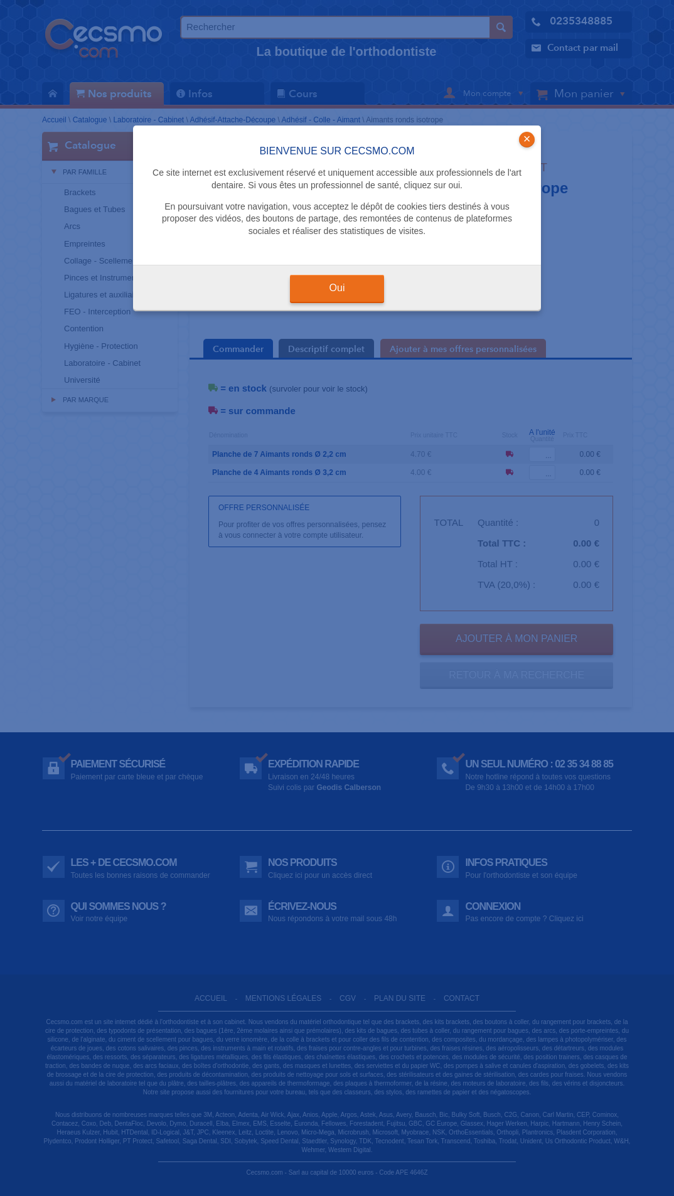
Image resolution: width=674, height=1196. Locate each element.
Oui (337, 287)
